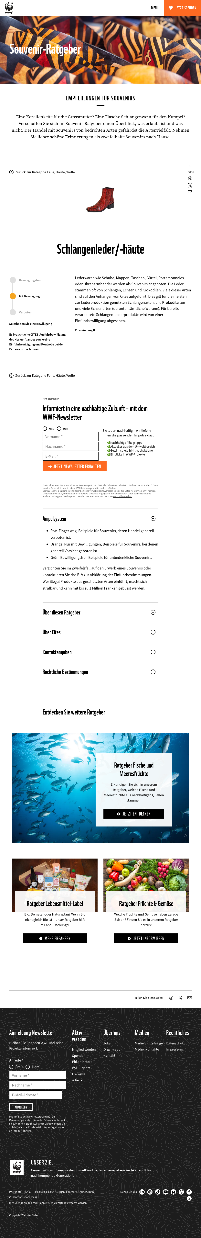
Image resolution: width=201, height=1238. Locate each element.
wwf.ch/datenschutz (122, 496)
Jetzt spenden (185, 8)
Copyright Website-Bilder (23, 1215)
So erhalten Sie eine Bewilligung (30, 324)
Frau (51, 428)
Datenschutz (175, 1043)
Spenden (78, 1055)
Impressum (174, 1049)
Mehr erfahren (58, 938)
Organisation (112, 1049)
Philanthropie (82, 1061)
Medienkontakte (147, 1049)
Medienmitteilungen (150, 1043)
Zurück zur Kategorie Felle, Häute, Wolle (45, 172)
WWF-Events (81, 1068)
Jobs (107, 1043)
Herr (65, 428)
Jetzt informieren (148, 938)
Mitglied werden (84, 1049)
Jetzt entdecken (136, 814)
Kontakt (109, 1055)
